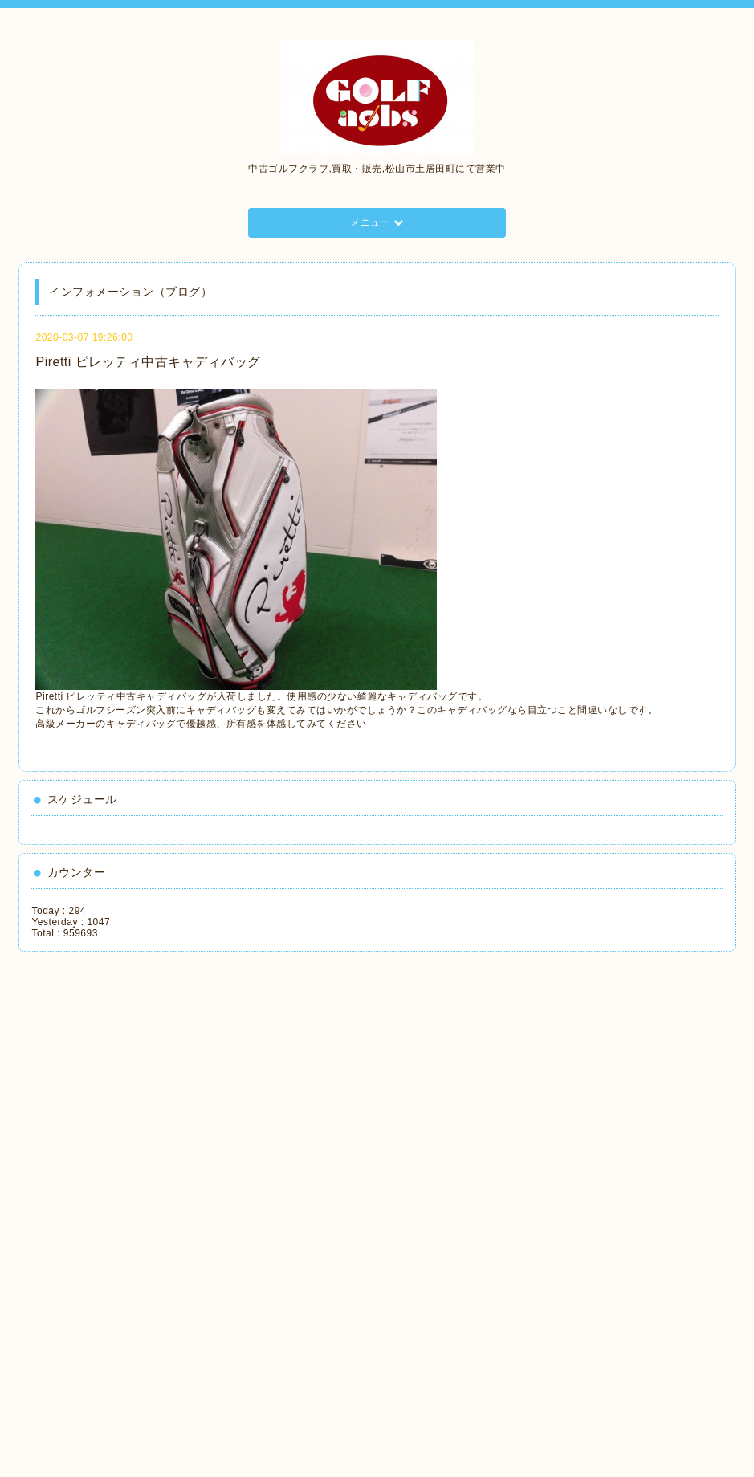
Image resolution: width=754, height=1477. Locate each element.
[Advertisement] (103, 1209)
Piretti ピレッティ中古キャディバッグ (147, 362)
